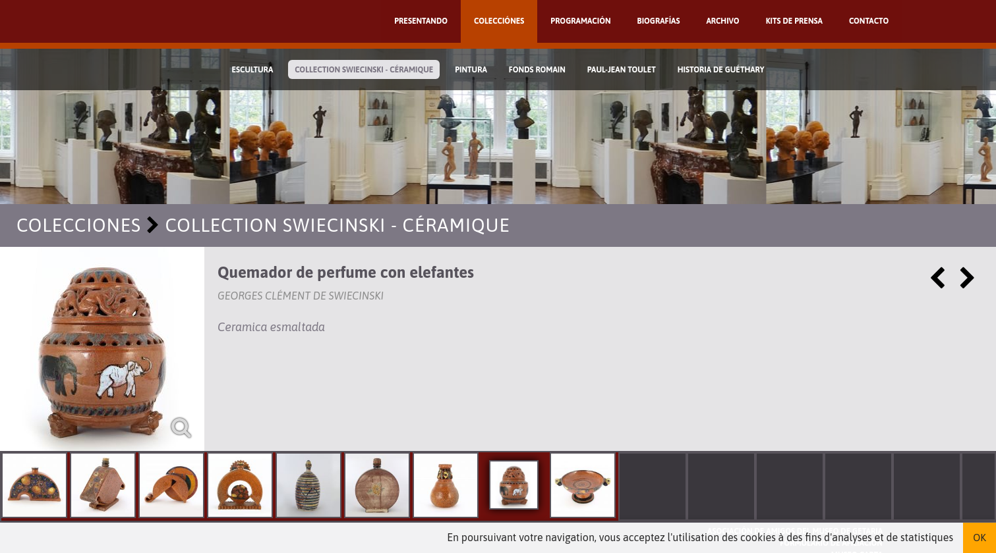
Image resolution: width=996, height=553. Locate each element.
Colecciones (78, 225)
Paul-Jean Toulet (621, 69)
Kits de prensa (794, 21)
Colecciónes (499, 21)
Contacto (869, 21)
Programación (580, 21)
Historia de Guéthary (721, 69)
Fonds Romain (537, 69)
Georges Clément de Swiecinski (301, 296)
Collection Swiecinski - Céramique (364, 69)
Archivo (722, 21)
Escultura (252, 69)
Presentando (421, 21)
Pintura (471, 69)
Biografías (658, 21)
